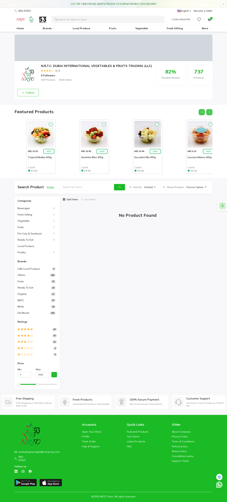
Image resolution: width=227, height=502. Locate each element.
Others (21, 275)
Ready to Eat (25, 287)
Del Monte (23, 312)
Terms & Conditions (183, 441)
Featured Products (137, 431)
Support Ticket (180, 461)
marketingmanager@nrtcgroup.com (39, 451)
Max (38, 369)
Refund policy (179, 446)
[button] (3, 3)
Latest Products (136, 441)
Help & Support (90, 446)
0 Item (50, 187)
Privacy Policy (180, 436)
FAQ (129, 446)
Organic (22, 294)
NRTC (21, 300)
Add (48, 151)
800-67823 (23, 11)
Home (20, 28)
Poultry (22, 252)
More (205, 28)
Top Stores (133, 436)
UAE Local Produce (29, 268)
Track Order (89, 441)
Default (149, 187)
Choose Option (195, 187)
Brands (47, 28)
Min (19, 369)
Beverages (24, 208)
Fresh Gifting (175, 28)
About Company (181, 431)
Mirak (21, 306)
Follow (28, 92)
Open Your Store (91, 431)
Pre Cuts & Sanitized (29, 233)
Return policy (179, 451)
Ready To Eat (25, 239)
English (183, 10)
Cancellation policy (182, 456)
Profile (85, 436)
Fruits (112, 28)
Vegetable (141, 28)
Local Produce (81, 28)
